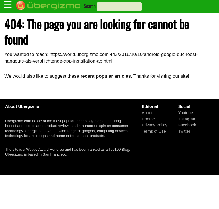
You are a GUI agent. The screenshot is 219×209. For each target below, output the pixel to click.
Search (90, 6)
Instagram (187, 118)
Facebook (187, 125)
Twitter (184, 131)
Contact (149, 118)
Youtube (185, 112)
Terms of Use (154, 131)
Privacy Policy (154, 125)
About (147, 112)
